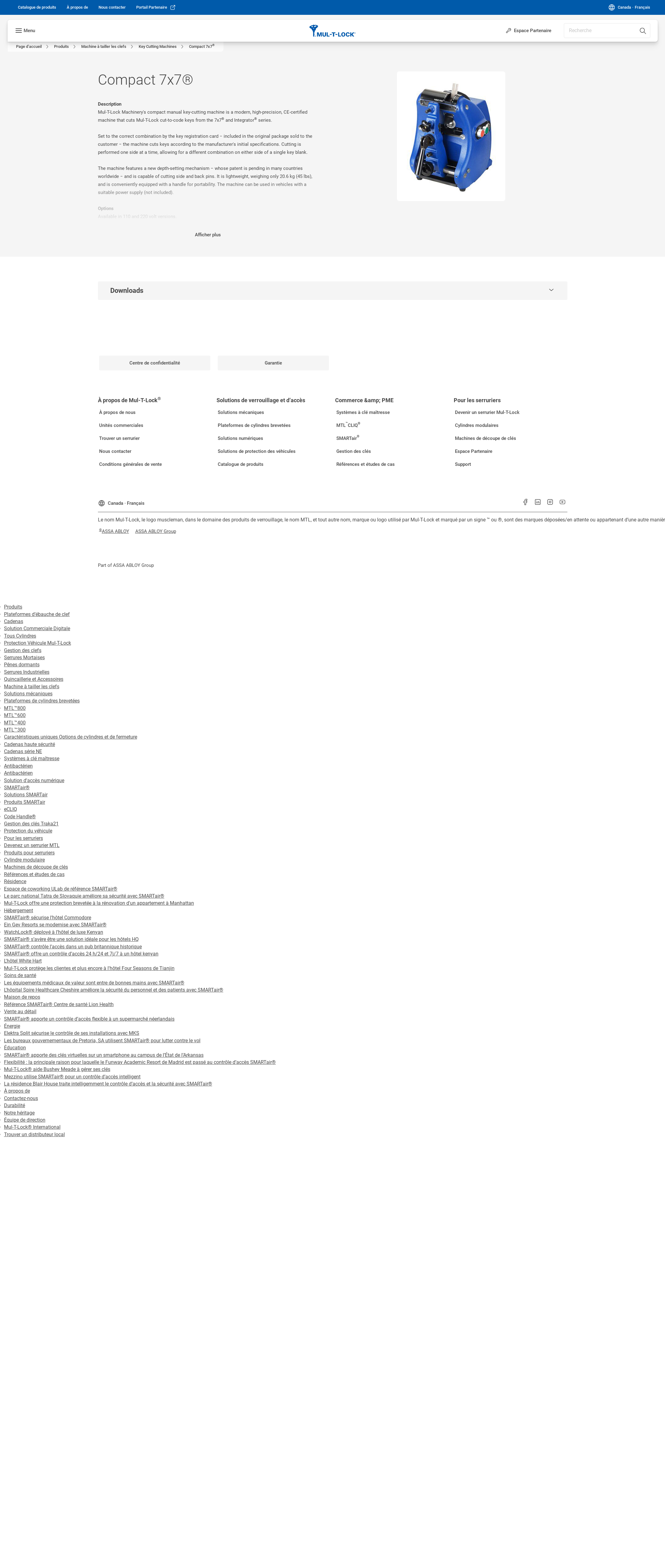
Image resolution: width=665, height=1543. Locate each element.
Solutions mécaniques (28, 694)
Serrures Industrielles (26, 672)
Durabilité (14, 1105)
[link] (37, 7)
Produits (13, 607)
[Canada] (629, 7)
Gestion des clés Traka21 (31, 824)
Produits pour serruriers (29, 853)
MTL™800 (15, 708)
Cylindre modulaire (24, 860)
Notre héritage (19, 1113)
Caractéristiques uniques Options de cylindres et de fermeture (70, 737)
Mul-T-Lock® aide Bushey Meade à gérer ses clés (57, 1069)
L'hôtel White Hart (23, 961)
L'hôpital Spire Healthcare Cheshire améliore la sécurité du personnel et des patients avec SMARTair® (113, 990)
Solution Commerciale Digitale (37, 628)
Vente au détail (20, 1011)
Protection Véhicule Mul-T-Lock (37, 643)
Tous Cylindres (20, 636)
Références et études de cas (34, 874)
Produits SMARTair (24, 802)
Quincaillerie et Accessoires (33, 679)
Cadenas (13, 621)
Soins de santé (20, 975)
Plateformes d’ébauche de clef (37, 614)
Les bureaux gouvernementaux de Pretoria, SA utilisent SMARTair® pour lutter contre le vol (102, 1040)
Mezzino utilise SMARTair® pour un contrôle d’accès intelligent (72, 1077)
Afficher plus (208, 235)
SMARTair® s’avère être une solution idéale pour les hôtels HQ (71, 939)
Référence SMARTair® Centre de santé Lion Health (59, 1004)
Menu (29, 30)
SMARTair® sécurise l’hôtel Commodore (47, 918)
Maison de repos (22, 997)
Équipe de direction (24, 1120)
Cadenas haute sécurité (29, 744)
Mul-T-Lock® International (32, 1127)
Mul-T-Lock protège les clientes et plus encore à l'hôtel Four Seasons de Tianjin (89, 968)
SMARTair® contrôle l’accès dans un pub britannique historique (73, 947)
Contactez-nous (21, 1098)
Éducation (15, 1048)
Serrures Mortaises (24, 657)
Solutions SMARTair (26, 795)
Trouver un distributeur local (34, 1134)
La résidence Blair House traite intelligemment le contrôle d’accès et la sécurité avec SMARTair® (108, 1084)
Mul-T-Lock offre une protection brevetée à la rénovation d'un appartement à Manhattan (99, 903)
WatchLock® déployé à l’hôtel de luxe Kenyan (53, 932)
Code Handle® (20, 817)
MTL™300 (15, 730)
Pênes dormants (22, 665)
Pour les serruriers (23, 838)
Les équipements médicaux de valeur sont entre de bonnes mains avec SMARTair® (94, 983)
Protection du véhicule (28, 831)
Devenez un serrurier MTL (32, 845)
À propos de (17, 1091)
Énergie (12, 1026)
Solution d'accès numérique (34, 780)
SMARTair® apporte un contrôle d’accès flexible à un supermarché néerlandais (89, 1019)
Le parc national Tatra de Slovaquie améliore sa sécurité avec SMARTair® (84, 896)
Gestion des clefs (22, 650)
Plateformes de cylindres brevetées (42, 701)
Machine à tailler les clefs (31, 686)
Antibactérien (18, 766)
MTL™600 (15, 715)
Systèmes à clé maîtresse (31, 758)
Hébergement (18, 910)
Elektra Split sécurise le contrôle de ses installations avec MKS (71, 1033)
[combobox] (607, 30)
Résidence (15, 881)
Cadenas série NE (23, 751)
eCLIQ (10, 809)
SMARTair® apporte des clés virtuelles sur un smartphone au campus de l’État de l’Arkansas (104, 1055)
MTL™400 (15, 723)
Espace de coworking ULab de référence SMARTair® (60, 889)
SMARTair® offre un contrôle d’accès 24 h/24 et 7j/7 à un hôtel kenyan (81, 954)
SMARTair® (17, 787)
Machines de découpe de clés (36, 867)
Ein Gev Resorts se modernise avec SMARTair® (55, 925)
